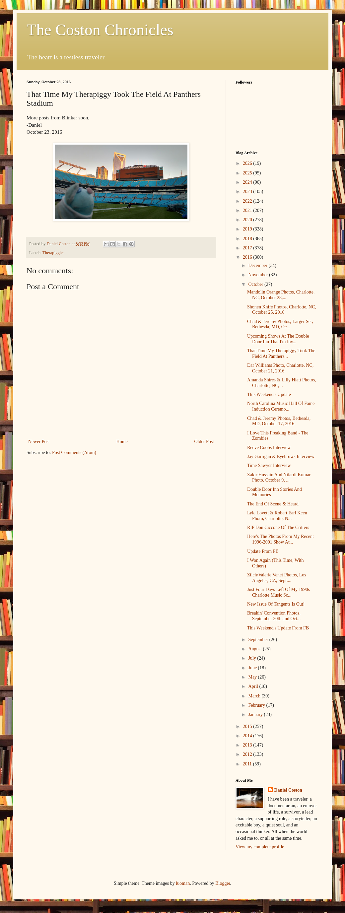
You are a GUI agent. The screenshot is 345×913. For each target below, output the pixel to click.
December (258, 265)
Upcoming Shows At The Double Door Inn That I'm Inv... (278, 339)
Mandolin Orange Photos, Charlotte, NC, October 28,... (280, 295)
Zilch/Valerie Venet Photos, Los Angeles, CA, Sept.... (276, 577)
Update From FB (263, 551)
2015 (248, 726)
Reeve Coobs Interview (269, 447)
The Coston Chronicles (100, 29)
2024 (248, 182)
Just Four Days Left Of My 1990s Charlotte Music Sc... (278, 592)
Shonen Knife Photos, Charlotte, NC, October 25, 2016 (281, 309)
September (258, 639)
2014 (248, 735)
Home (122, 441)
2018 (248, 238)
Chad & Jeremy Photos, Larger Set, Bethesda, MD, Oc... (280, 324)
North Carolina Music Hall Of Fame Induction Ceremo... (280, 406)
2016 (248, 257)
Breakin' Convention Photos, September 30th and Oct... (274, 616)
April (253, 686)
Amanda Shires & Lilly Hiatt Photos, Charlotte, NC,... (281, 382)
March (254, 695)
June (253, 667)
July (252, 658)
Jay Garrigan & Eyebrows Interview (280, 456)
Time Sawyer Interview (269, 465)
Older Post (204, 441)
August (255, 648)
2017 (248, 247)
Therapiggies (53, 252)
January (256, 714)
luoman (183, 883)
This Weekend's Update (269, 394)
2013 (248, 745)
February (257, 705)
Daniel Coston (288, 790)
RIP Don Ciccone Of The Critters (278, 527)
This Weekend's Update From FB (278, 627)
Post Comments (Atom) (74, 452)
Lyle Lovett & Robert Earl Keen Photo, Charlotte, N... (277, 515)
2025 (248, 172)
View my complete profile (260, 846)
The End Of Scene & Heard (273, 503)
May (253, 677)
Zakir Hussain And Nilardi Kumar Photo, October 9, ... (278, 477)
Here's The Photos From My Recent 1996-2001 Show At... (280, 539)
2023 (248, 191)
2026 (248, 163)
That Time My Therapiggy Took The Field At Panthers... (281, 353)
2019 (248, 229)
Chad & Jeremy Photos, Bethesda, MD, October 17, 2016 (278, 421)
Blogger (222, 883)
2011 (248, 763)
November (258, 274)
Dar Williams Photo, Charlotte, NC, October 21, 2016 (280, 368)
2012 (248, 754)
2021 (248, 210)
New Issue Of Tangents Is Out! (276, 604)
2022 (248, 201)
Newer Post (39, 441)
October (256, 284)
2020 (248, 219)
